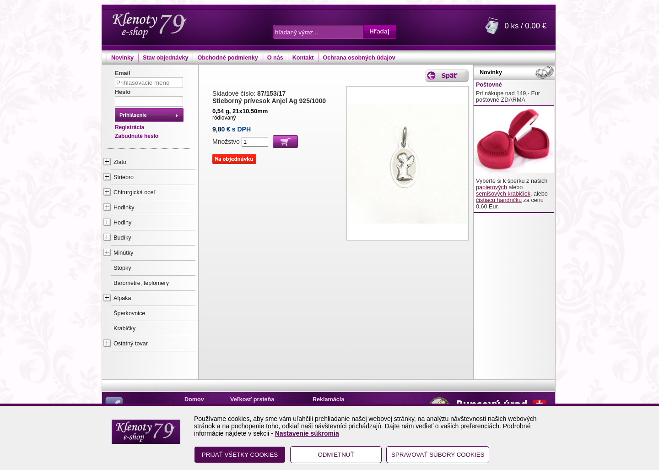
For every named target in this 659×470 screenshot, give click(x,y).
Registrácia (129, 127)
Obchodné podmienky (227, 58)
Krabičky (124, 328)
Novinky (122, 58)
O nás (275, 58)
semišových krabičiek (503, 194)
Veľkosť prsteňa (252, 399)
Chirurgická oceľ (134, 192)
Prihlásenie (133, 115)
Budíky (122, 238)
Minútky (123, 253)
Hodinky (124, 207)
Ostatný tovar (130, 343)
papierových (491, 187)
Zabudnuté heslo (136, 136)
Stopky (122, 268)
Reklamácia (328, 399)
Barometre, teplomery (141, 283)
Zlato (119, 162)
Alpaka (122, 298)
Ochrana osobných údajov (359, 58)
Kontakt (303, 58)
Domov (194, 399)
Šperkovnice (129, 313)
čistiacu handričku (499, 200)
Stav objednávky (165, 58)
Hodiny (122, 222)
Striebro (123, 177)
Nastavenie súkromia (307, 433)
